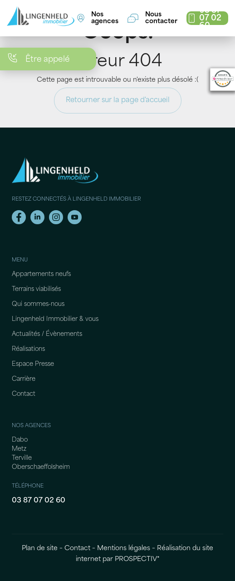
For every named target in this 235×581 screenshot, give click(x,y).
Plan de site (40, 548)
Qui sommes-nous (38, 304)
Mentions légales (123, 548)
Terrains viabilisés (36, 289)
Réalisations (28, 349)
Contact (23, 394)
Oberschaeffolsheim (41, 467)
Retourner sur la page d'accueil (118, 100)
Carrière (23, 379)
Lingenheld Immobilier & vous (55, 319)
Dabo (20, 440)
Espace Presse (33, 364)
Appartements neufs (41, 274)
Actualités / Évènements (47, 334)
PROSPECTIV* (137, 559)
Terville (22, 458)
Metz (19, 449)
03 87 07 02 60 (38, 500)
